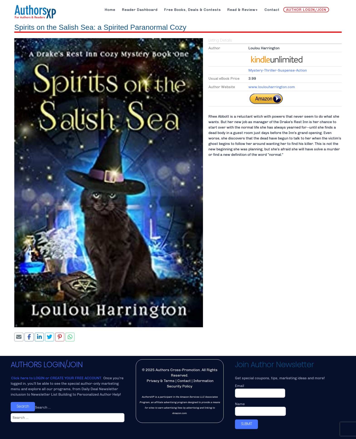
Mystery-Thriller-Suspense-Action (277, 70)
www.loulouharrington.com (271, 87)
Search (23, 406)
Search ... (43, 407)
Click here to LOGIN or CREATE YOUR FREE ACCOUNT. (57, 378)
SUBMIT (246, 424)
